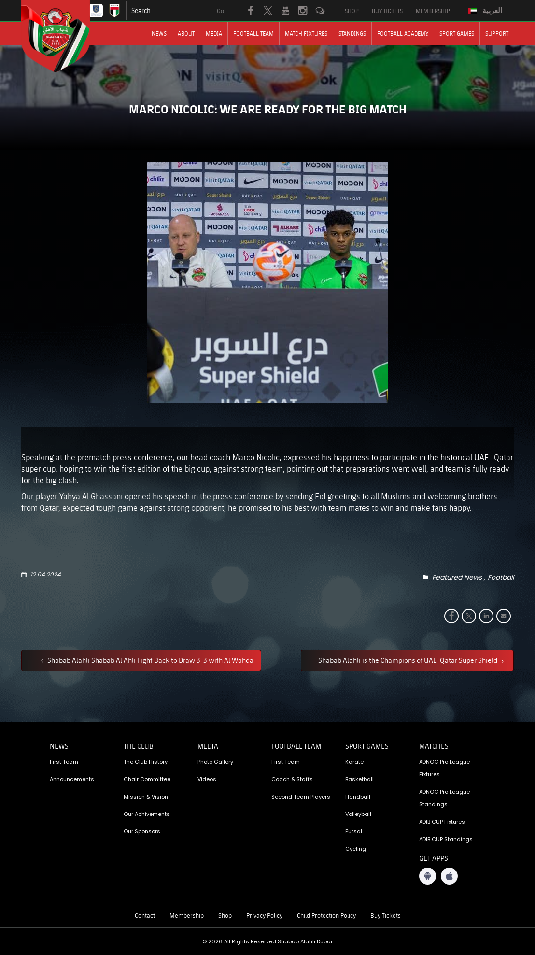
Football (501, 577)
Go (220, 10)
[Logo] (64, 36)
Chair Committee (147, 779)
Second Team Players (300, 797)
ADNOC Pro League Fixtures (444, 768)
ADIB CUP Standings (446, 839)
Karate (354, 762)
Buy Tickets (385, 915)
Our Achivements (147, 814)
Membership (186, 915)
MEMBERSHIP (433, 10)
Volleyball (358, 814)
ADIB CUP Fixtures (442, 822)
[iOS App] (449, 876)
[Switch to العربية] (486, 10)
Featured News (457, 577)
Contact (145, 915)
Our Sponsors (142, 831)
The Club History (146, 762)
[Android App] (427, 876)
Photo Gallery (215, 762)
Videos (206, 779)
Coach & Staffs (292, 779)
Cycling (355, 849)
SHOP (352, 10)
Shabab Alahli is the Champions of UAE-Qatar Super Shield (408, 660)
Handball (357, 797)
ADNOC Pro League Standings (444, 798)
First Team (64, 762)
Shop (225, 915)
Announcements (72, 779)
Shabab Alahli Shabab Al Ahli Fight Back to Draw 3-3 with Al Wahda (149, 660)
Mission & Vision (146, 797)
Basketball (359, 779)
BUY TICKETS (387, 10)
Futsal (353, 831)
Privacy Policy (264, 915)
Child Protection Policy (326, 915)
